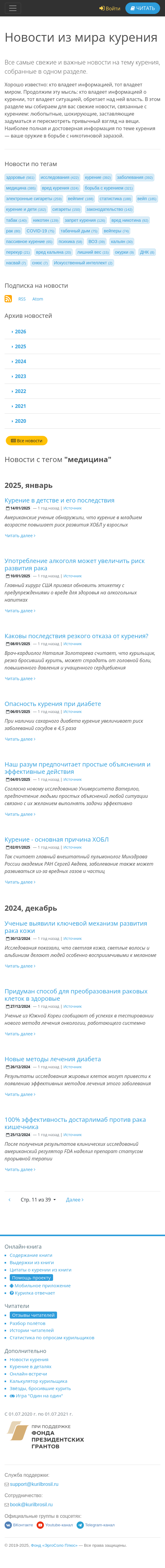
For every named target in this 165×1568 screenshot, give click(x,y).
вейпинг (80, 198)
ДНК (147, 252)
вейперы (116, 230)
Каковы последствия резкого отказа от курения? (76, 636)
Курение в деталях (31, 1366)
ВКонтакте (19, 1525)
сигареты (66, 209)
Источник (72, 508)
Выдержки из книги (32, 1262)
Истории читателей (32, 1330)
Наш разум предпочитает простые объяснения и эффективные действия (78, 768)
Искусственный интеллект (83, 262)
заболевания (135, 177)
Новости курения (29, 1359)
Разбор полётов (27, 1323)
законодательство (110, 209)
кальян (122, 241)
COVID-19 (40, 230)
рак (13, 230)
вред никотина (129, 220)
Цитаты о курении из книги (41, 1270)
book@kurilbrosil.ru (31, 1504)
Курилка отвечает (32, 1293)
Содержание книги (31, 1255)
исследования (60, 177)
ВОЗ (96, 241)
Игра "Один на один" (36, 1395)
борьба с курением (109, 188)
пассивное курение (29, 241)
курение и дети (26, 209)
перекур (18, 252)
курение (98, 177)
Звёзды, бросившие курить (40, 1388)
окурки (124, 252)
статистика (115, 198)
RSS (22, 299)
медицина (21, 188)
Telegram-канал (96, 1525)
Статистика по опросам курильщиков (52, 1337)
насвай (16, 262)
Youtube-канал (55, 1525)
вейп (147, 198)
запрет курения (85, 220)
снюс (40, 262)
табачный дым (79, 230)
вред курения (60, 188)
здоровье (20, 177)
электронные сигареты (34, 198)
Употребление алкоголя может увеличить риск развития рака (75, 564)
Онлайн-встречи (28, 1374)
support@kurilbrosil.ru (34, 1484)
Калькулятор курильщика (38, 1381)
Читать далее (20, 535)
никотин (46, 220)
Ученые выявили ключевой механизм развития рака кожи (76, 927)
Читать (143, 8)
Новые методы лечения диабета (53, 1059)
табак (16, 220)
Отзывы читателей (33, 1315)
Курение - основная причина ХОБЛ (57, 839)
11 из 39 (36, 1199)
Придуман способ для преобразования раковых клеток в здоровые (76, 995)
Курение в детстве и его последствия (60, 500)
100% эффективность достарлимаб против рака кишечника (75, 1123)
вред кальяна (53, 252)
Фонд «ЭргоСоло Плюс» (54, 1545)
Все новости (26, 440)
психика (70, 241)
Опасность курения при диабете (53, 704)
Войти (109, 8)
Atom (37, 299)
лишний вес (93, 252)
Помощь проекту (31, 1277)
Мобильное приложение (40, 1285)
